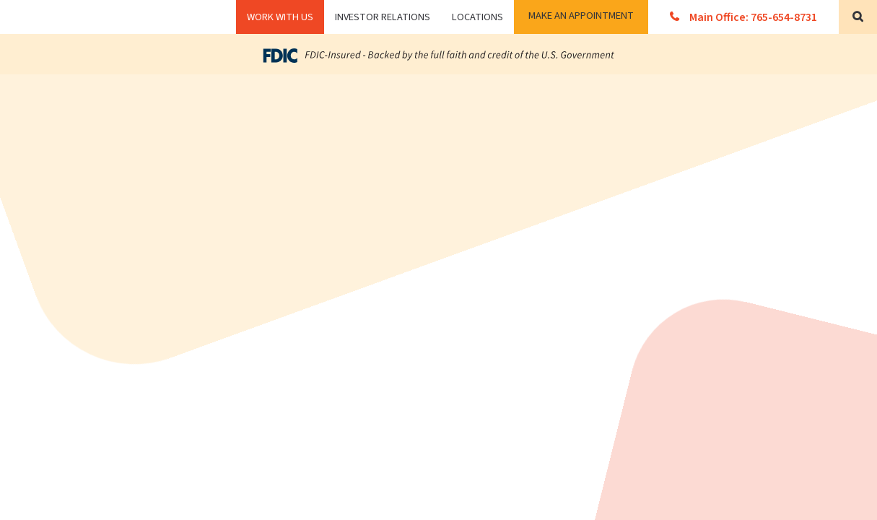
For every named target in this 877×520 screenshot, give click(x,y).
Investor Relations (382, 17)
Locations (477, 17)
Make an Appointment (581, 15)
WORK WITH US (280, 17)
